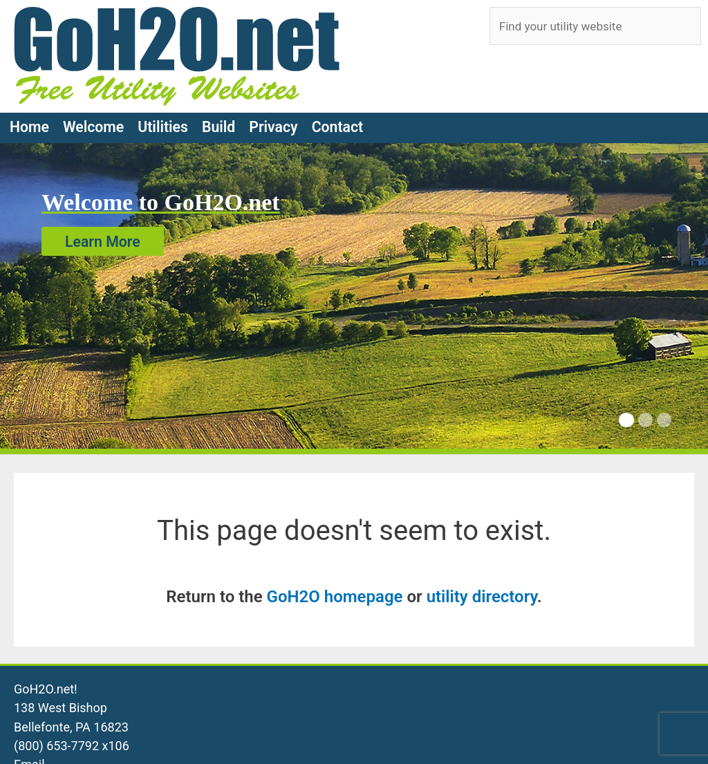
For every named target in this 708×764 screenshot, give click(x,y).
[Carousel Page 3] (664, 420)
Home (29, 127)
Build (218, 127)
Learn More (102, 241)
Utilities (163, 127)
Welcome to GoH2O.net (160, 202)
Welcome (93, 127)
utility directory (482, 596)
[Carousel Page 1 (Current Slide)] (626, 420)
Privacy (273, 127)
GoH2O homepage (335, 596)
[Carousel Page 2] (645, 420)
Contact (338, 127)
